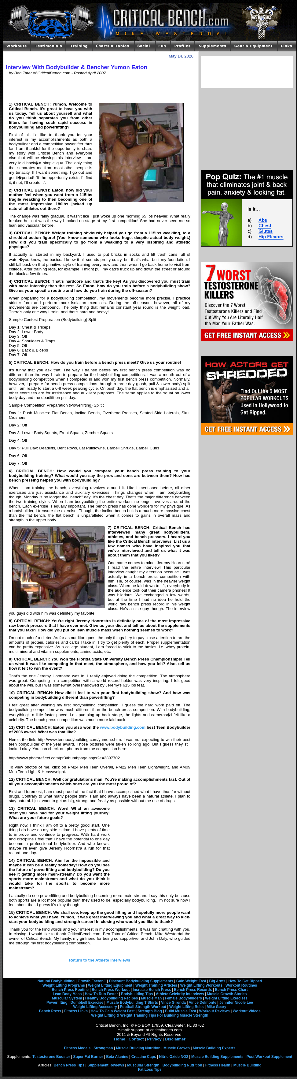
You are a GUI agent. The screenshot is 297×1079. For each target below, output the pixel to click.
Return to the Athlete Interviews (99, 960)
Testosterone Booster (51, 1057)
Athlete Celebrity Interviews (180, 994)
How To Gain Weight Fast (113, 1011)
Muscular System (67, 998)
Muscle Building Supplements (217, 1057)
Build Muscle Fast (180, 1011)
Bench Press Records (193, 990)
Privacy (154, 1039)
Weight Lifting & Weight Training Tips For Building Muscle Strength (149, 1015)
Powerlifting (57, 1002)
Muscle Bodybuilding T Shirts (132, 1002)
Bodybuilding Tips (137, 994)
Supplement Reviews (105, 1065)
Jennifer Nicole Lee (236, 1002)
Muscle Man (151, 998)
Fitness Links (76, 1011)
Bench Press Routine (70, 990)
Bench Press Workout (111, 990)
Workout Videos (247, 1011)
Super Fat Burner (88, 1057)
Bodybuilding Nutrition (182, 1065)
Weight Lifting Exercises (226, 998)
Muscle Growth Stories (227, 994)
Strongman (103, 1048)
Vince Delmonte (202, 1002)
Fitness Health (217, 1065)
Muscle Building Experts (214, 1048)
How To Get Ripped (245, 981)
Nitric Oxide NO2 (173, 1057)
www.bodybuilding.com (122, 727)
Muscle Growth (176, 1048)
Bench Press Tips (69, 1065)
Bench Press (50, 1011)
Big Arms (217, 981)
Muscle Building (247, 1065)
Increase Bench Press (152, 990)
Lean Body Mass (67, 994)
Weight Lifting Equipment (110, 985)
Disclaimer (175, 1039)
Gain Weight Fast (191, 981)
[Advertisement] (99, 88)
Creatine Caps (143, 1057)
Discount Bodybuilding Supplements (141, 981)
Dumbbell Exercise (87, 1002)
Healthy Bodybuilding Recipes (111, 998)
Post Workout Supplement (269, 1057)
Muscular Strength (143, 1065)
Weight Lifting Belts (186, 1007)
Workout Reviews (214, 1011)
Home (119, 1039)
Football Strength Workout (143, 1007)
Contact (136, 1039)
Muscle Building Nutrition (138, 1048)
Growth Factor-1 (92, 981)
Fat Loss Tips (149, 1069)
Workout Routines (241, 985)
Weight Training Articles (156, 985)
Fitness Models (77, 1048)
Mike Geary (216, 1007)
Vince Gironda (173, 1002)
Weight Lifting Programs (63, 985)
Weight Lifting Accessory (95, 1007)
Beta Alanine (117, 1057)
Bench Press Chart (231, 990)
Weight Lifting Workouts (201, 985)
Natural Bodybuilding (56, 981)
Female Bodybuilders (183, 998)
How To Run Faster (101, 994)
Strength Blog (150, 1011)
